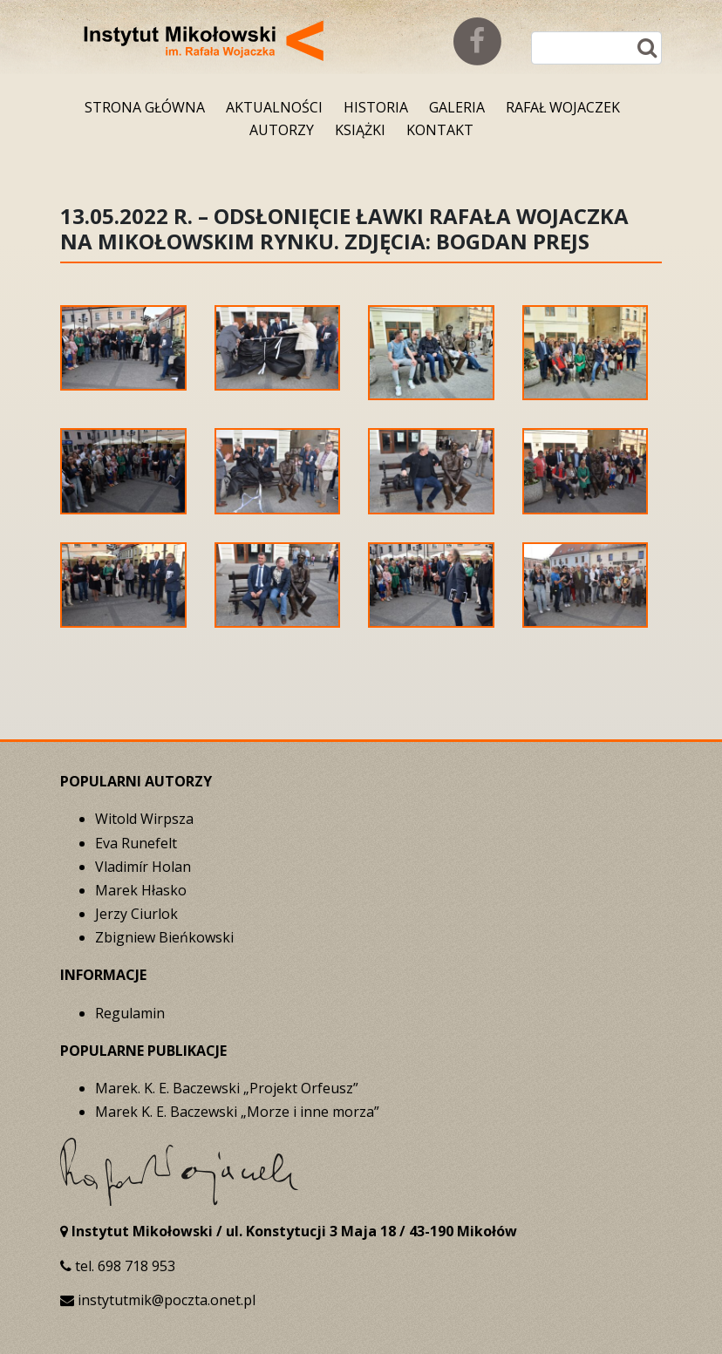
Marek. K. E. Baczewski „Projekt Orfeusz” (226, 1088)
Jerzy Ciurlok (136, 913)
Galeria (457, 107)
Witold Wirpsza (144, 818)
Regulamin (130, 1013)
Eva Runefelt (136, 843)
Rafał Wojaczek (563, 107)
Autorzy (281, 129)
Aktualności (274, 107)
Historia (376, 107)
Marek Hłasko (141, 890)
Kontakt (439, 129)
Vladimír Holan (143, 866)
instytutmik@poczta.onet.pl (166, 1300)
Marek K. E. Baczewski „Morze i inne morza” (237, 1111)
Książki (360, 129)
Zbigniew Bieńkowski (164, 937)
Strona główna (145, 107)
